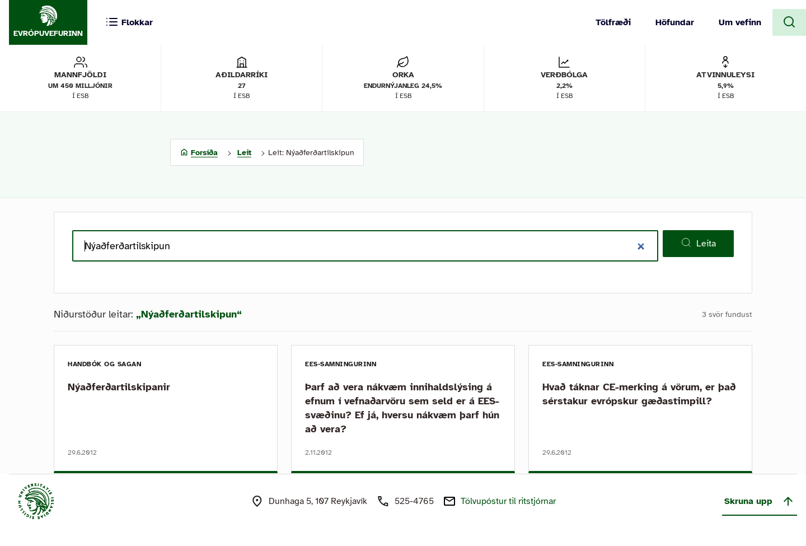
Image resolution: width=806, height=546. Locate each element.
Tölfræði (613, 22)
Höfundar (674, 22)
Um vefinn (740, 22)
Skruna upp (759, 501)
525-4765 (414, 501)
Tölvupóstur (508, 501)
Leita (698, 243)
